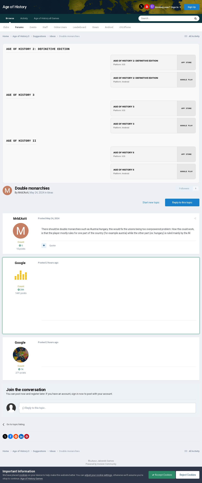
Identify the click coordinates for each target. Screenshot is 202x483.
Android (109, 27)
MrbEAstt (23, 192)
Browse (10, 20)
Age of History (14, 7)
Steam (95, 27)
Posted (48, 218)
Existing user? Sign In (168, 7)
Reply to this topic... (34, 408)
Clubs (6, 27)
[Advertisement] (104, 295)
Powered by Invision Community (101, 464)
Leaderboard (79, 27)
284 (21, 289)
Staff (45, 27)
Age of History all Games (46, 18)
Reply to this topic (182, 202)
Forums (19, 27)
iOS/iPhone (125, 27)
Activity (24, 18)
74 (20, 369)
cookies (23, 475)
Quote (52, 245)
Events (33, 27)
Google (20, 263)
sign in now (78, 393)
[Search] (156, 18)
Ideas (50, 192)
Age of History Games (38, 478)
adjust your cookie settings (98, 475)
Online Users (60, 27)
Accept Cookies (161, 474)
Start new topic (151, 202)
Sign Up (192, 7)
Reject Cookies (187, 474)
